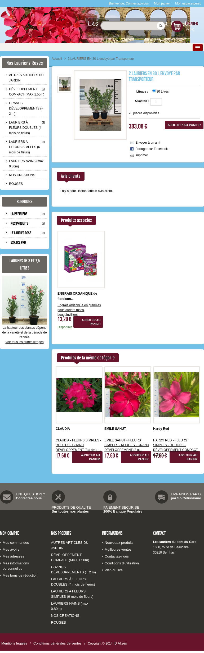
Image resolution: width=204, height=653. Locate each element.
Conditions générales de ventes (57, 643)
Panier (192, 23)
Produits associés (76, 220)
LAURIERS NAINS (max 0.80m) (26, 163)
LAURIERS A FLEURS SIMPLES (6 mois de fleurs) (24, 147)
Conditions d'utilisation (122, 563)
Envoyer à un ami (147, 142)
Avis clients (71, 176)
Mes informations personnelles (16, 565)
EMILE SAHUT (115, 429)
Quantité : (142, 100)
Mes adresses (13, 556)
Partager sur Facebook (151, 149)
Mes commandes (16, 543)
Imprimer (141, 155)
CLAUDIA (63, 429)
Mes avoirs (11, 549)
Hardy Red (161, 429)
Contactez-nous (29, 498)
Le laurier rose (21, 233)
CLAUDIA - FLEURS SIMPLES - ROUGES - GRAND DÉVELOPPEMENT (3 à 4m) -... (78, 445)
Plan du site (114, 570)
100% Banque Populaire (122, 511)
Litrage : (142, 91)
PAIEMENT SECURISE (121, 507)
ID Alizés (120, 643)
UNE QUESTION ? (30, 494)
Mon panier (162, 3)
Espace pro (18, 242)
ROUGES (16, 184)
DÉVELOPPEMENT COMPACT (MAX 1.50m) (26, 91)
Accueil (57, 59)
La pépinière (19, 214)
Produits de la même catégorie (88, 357)
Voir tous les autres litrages (24, 342)
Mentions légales (14, 643)
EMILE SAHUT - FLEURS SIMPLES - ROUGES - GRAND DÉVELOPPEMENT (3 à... (126, 445)
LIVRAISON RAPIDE (187, 494)
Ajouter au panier (91, 321)
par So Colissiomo (186, 498)
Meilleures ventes (118, 549)
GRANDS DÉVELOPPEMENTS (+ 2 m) (26, 108)
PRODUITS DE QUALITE (71, 507)
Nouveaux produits (119, 543)
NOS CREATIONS (22, 175)
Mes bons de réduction (20, 575)
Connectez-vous (137, 3)
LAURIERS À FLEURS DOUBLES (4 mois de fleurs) (25, 128)
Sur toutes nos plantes (70, 511)
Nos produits (19, 223)
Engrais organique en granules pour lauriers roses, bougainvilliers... (79, 310)
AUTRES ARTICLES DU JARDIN (26, 77)
